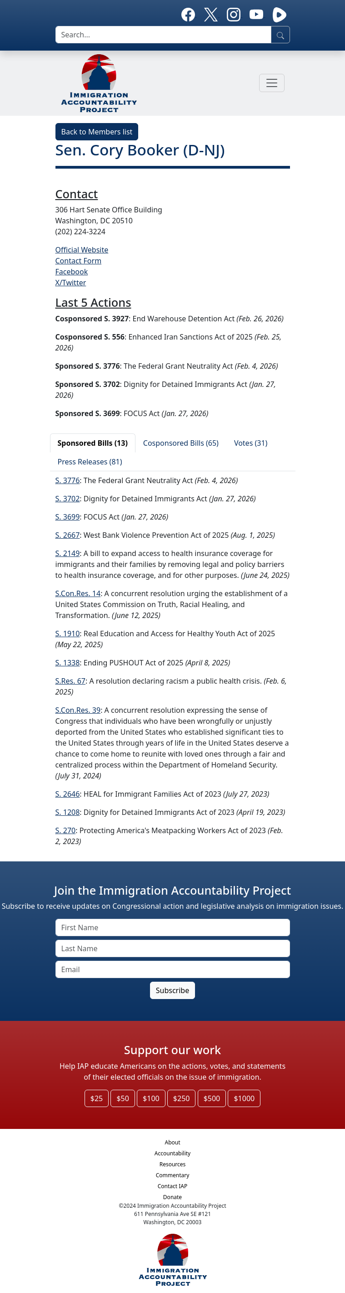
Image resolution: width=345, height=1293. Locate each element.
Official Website (82, 250)
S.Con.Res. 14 (78, 593)
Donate (172, 1197)
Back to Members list (97, 132)
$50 (122, 1098)
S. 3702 (67, 499)
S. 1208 (67, 812)
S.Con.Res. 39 (78, 710)
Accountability (172, 1153)
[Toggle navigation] (272, 83)
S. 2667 (67, 535)
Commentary (173, 1175)
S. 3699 (67, 517)
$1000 (244, 1098)
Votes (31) (251, 443)
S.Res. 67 (70, 681)
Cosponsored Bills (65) (181, 443)
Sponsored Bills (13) (93, 443)
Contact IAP (173, 1186)
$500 (212, 1098)
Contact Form (78, 261)
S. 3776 (67, 480)
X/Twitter (70, 283)
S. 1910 (67, 633)
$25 (96, 1098)
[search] (163, 34)
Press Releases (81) (90, 462)
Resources (173, 1164)
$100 (151, 1098)
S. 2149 (67, 553)
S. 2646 (67, 794)
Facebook (71, 272)
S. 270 (65, 830)
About (172, 1142)
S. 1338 (67, 663)
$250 (181, 1098)
